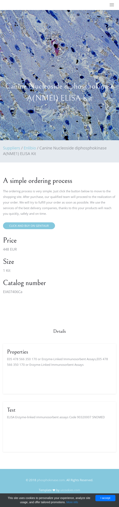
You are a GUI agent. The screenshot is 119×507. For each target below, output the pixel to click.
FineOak (14, 5)
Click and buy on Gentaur (29, 226)
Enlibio (30, 148)
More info (72, 502)
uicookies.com (70, 490)
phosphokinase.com (51, 480)
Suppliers (11, 148)
